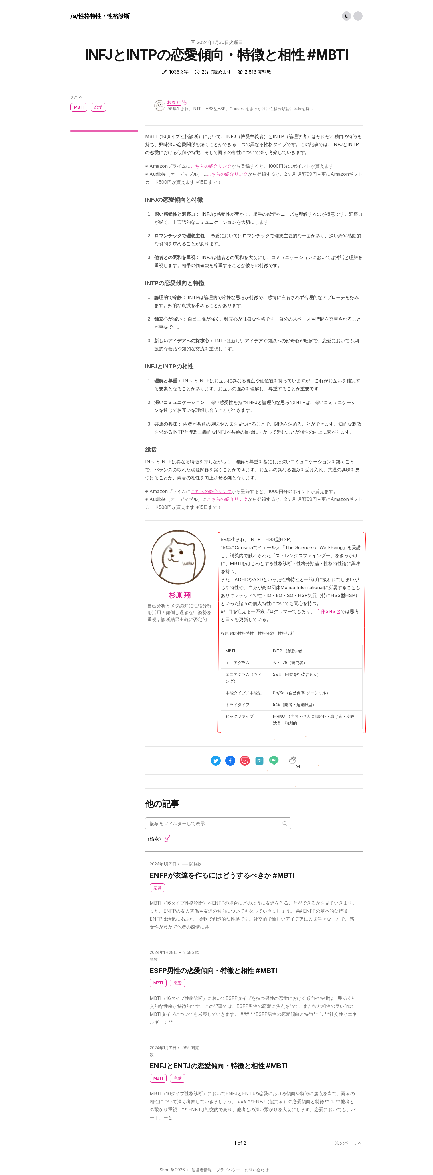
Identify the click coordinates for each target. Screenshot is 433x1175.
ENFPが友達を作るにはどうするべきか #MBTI (222, 875)
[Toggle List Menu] (358, 16)
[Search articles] (218, 823)
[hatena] (259, 761)
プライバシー (228, 1169)
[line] (276, 760)
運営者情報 (202, 1169)
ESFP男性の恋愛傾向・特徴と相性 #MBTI (213, 970)
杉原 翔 (174, 102)
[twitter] (216, 761)
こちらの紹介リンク (211, 166)
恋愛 (157, 887)
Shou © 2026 (172, 1169)
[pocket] (245, 761)
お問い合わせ (257, 1169)
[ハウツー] (101, 16)
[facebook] (230, 761)
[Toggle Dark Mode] (346, 16)
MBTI (158, 982)
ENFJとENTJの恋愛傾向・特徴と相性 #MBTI (218, 1066)
